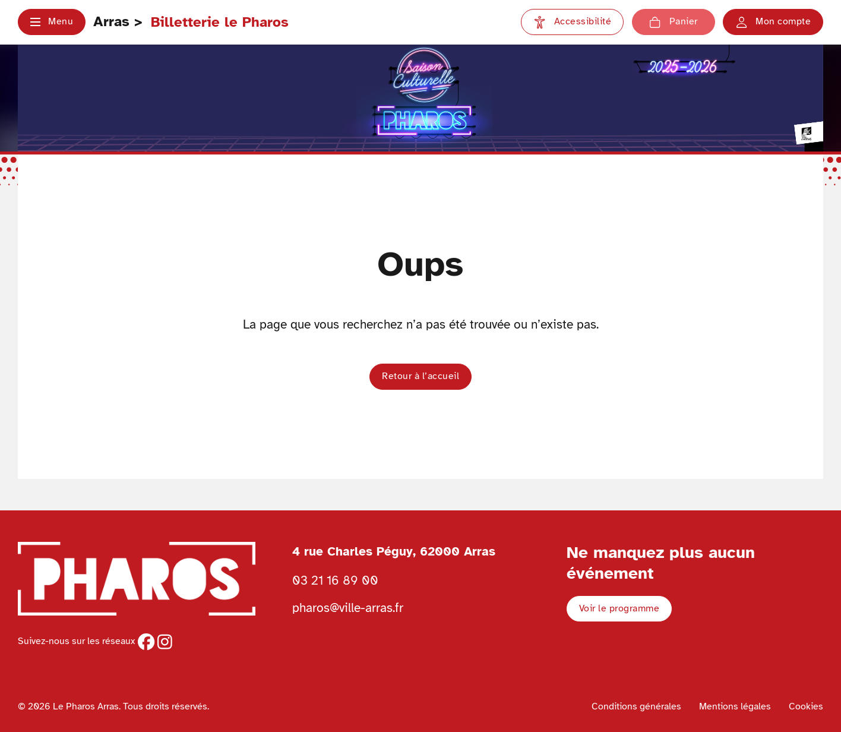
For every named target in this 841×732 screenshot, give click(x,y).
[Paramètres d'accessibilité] (572, 22)
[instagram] (164, 641)
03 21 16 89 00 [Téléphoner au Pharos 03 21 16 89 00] (335, 580)
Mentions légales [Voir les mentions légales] (735, 706)
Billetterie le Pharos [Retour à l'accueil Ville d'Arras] (220, 22)
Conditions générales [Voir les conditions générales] (636, 706)
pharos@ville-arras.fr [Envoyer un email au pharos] (347, 608)
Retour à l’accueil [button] (420, 376)
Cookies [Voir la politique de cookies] (806, 706)
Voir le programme (619, 608)
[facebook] (146, 641)
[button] (52, 22)
